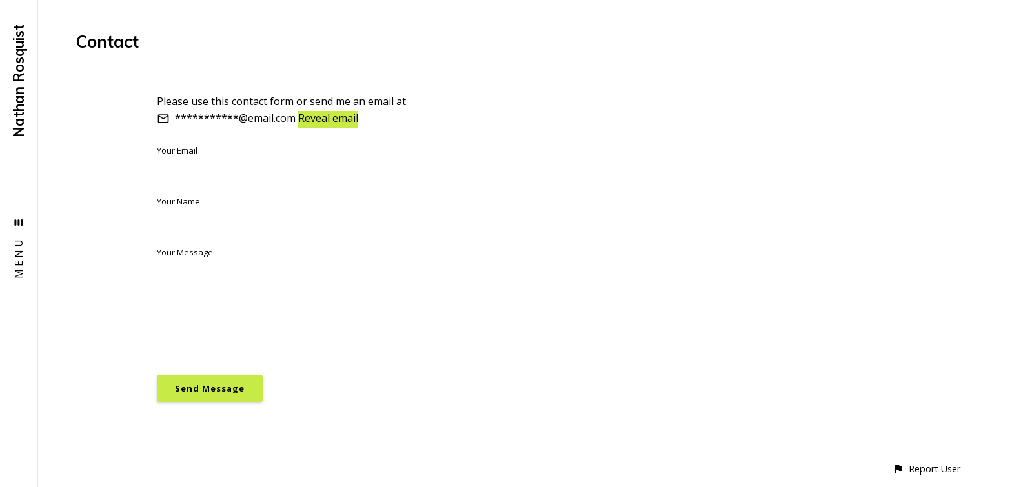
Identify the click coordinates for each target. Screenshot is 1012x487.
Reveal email (328, 118)
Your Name (178, 201)
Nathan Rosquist (19, 81)
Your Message (185, 252)
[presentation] (255, 333)
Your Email (177, 150)
